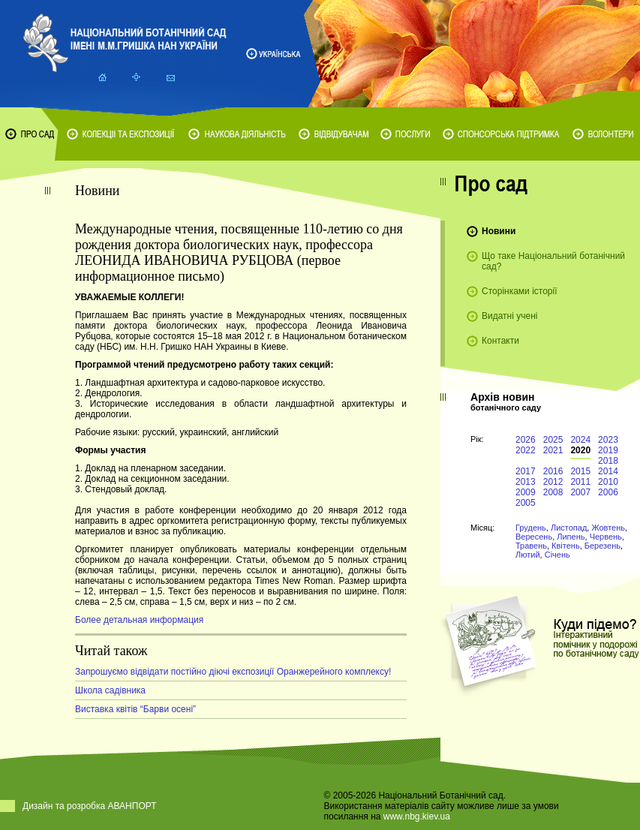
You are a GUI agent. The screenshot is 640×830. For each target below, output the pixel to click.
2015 (580, 471)
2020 (580, 450)
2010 (608, 482)
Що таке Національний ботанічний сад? (553, 261)
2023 (608, 440)
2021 (553, 450)
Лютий (527, 554)
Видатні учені (509, 316)
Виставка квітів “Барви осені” (135, 709)
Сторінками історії (519, 291)
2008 (553, 492)
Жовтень (608, 527)
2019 (608, 450)
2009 (525, 492)
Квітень (565, 545)
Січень (557, 554)
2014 (608, 471)
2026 (525, 440)
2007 (580, 492)
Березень (602, 545)
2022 (525, 450)
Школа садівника (110, 690)
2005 (525, 503)
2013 (525, 482)
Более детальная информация (139, 620)
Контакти (500, 340)
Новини (498, 231)
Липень (570, 536)
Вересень (533, 536)
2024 (580, 440)
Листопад (569, 527)
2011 (580, 482)
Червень (606, 536)
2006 (608, 492)
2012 (553, 482)
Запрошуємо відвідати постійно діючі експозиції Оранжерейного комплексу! (233, 671)
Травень (531, 545)
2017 (525, 471)
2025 (553, 440)
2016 (553, 471)
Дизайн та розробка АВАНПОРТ (90, 806)
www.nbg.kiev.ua (416, 816)
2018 (608, 461)
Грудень (530, 527)
